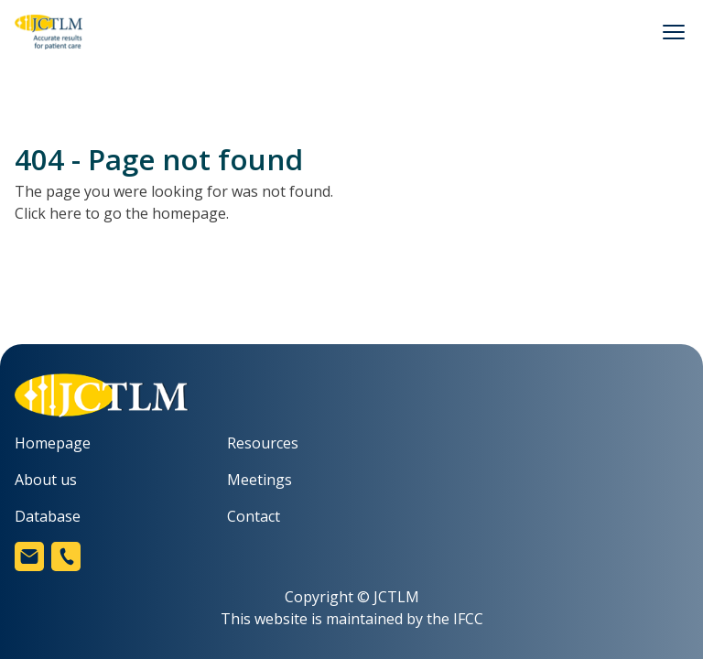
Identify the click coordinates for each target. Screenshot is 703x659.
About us (46, 480)
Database (48, 516)
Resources (262, 443)
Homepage (53, 443)
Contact (253, 516)
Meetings (259, 480)
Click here (48, 213)
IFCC (468, 619)
